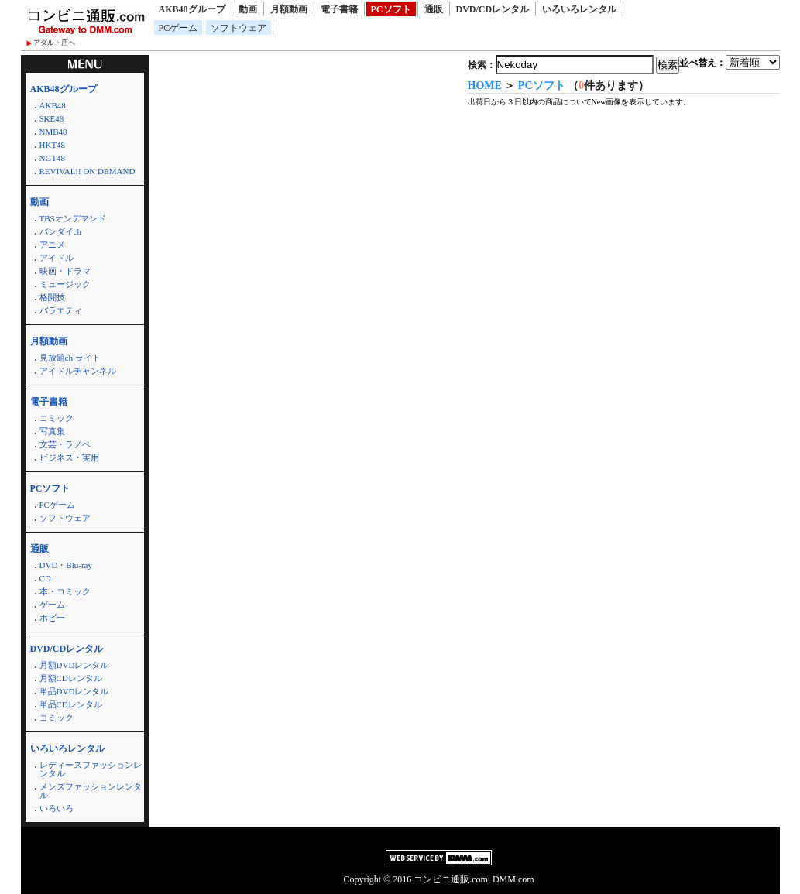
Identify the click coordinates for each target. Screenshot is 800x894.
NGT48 (52, 158)
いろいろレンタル (579, 9)
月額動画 (288, 9)
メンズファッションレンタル (90, 791)
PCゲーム (178, 27)
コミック (56, 418)
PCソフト (391, 9)
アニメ (52, 244)
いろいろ (56, 808)
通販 (433, 9)
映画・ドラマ (65, 271)
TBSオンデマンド (72, 218)
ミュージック (65, 284)
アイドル (56, 257)
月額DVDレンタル (74, 665)
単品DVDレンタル (74, 691)
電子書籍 (339, 9)
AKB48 (52, 105)
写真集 (52, 431)
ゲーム (52, 604)
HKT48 (52, 144)
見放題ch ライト (70, 357)
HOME (485, 85)
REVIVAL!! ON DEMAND (87, 171)
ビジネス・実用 (69, 457)
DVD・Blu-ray (65, 565)
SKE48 (51, 118)
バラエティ (60, 310)
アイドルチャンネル (77, 370)
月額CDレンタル (70, 678)
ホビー (52, 617)
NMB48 (53, 131)
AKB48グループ (192, 9)
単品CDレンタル (70, 704)
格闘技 (52, 297)
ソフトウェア (238, 27)
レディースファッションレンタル (90, 769)
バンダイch (60, 231)
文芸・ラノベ (65, 444)
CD (45, 578)
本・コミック (65, 591)
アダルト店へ (54, 42)
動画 (248, 9)
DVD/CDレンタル (493, 9)
